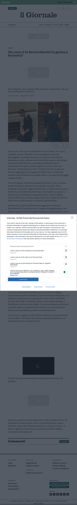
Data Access (38, 287)
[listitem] (38, 246)
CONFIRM (23, 279)
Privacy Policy (50, 287)
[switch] (65, 251)
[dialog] (38, 252)
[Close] (73, 218)
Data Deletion (26, 287)
